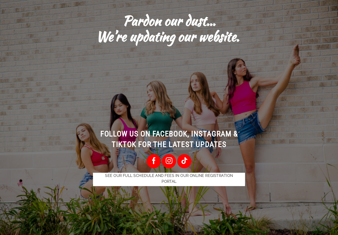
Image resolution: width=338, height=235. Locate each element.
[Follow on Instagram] (169, 161)
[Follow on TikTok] (184, 161)
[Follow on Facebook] (154, 161)
